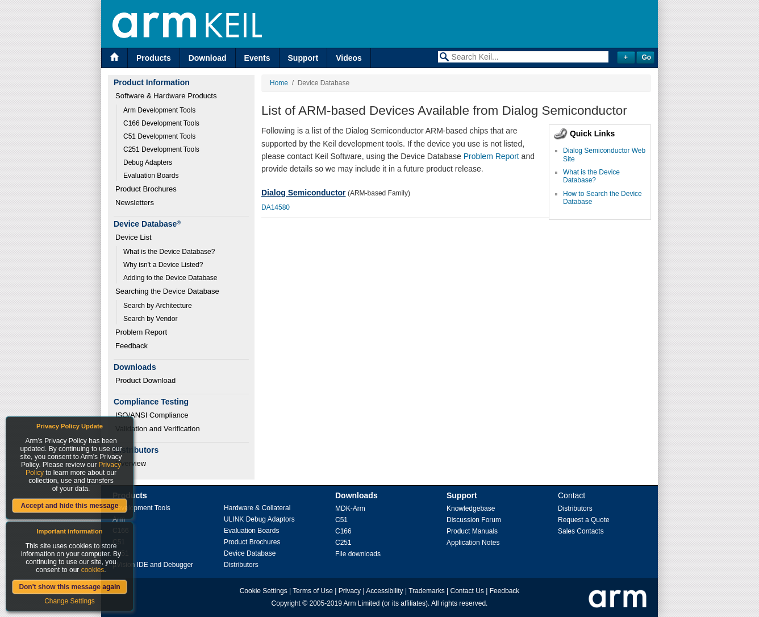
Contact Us (467, 591)
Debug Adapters (147, 162)
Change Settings (69, 601)
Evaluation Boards (150, 176)
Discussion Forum (474, 520)
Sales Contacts (581, 531)
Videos (349, 57)
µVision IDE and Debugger (152, 565)
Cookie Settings (263, 591)
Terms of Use (313, 591)
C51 (341, 520)
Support (303, 57)
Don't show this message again (69, 587)
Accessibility (384, 591)
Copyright (286, 603)
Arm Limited (362, 603)
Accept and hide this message (69, 506)
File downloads (358, 554)
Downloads (356, 495)
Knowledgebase (471, 508)
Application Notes (473, 543)
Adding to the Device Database (170, 278)
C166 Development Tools (161, 123)
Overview (130, 463)
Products (153, 57)
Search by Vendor (150, 319)
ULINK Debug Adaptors (259, 519)
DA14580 (275, 207)
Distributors (241, 565)
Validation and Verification (157, 428)
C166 (343, 531)
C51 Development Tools (159, 136)
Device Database (250, 553)
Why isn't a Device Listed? (163, 265)
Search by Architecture (157, 306)
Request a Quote (584, 520)
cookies (93, 570)
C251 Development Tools (161, 149)
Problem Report (141, 332)
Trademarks (426, 591)
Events (257, 57)
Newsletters (134, 202)
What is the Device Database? (169, 252)
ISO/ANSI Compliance (152, 415)
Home (279, 83)
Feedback (131, 345)
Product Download (145, 380)
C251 (343, 543)
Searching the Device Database (167, 291)
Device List (133, 237)
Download (208, 57)
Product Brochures (146, 189)
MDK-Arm (350, 508)
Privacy (350, 591)
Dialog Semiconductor (303, 192)
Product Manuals (472, 531)
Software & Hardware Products (165, 95)
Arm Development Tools (159, 110)
